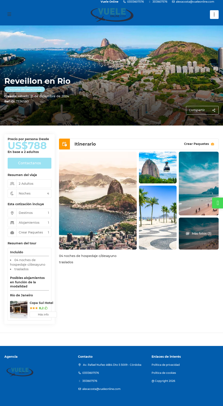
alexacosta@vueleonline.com (195, 1)
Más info (43, 314)
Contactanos (29, 163)
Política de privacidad (166, 364)
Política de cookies (164, 372)
